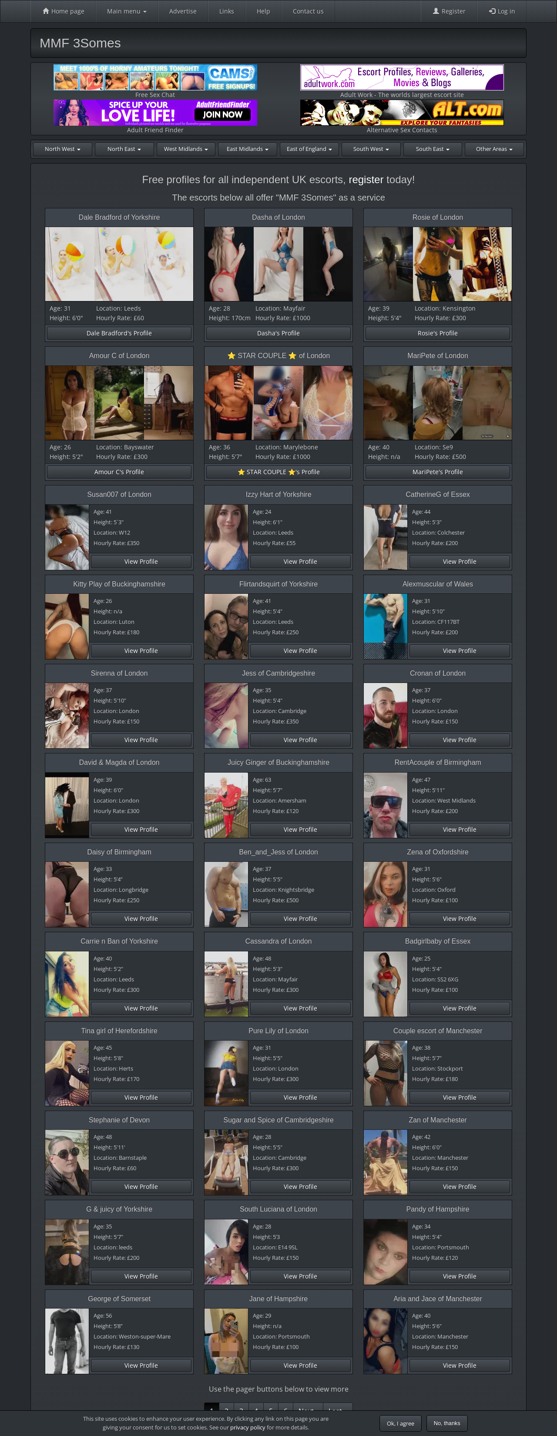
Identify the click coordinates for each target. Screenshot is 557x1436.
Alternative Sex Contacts (402, 117)
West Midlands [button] (186, 149)
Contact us (308, 11)
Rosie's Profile (438, 333)
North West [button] (63, 149)
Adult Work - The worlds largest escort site (402, 81)
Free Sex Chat (155, 81)
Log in (501, 11)
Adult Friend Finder (155, 117)
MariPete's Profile (438, 472)
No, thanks (447, 1423)
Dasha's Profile (278, 333)
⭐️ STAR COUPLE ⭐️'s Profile (279, 472)
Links (226, 11)
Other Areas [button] (494, 149)
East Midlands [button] (247, 149)
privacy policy (247, 1427)
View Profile (141, 561)
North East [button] (124, 149)
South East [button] (433, 149)
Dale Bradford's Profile (119, 333)
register (366, 179)
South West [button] (371, 149)
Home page (63, 11)
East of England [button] (309, 149)
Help (263, 11)
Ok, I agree (400, 1423)
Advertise (183, 11)
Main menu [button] (127, 11)
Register (449, 11)
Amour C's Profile (119, 472)
